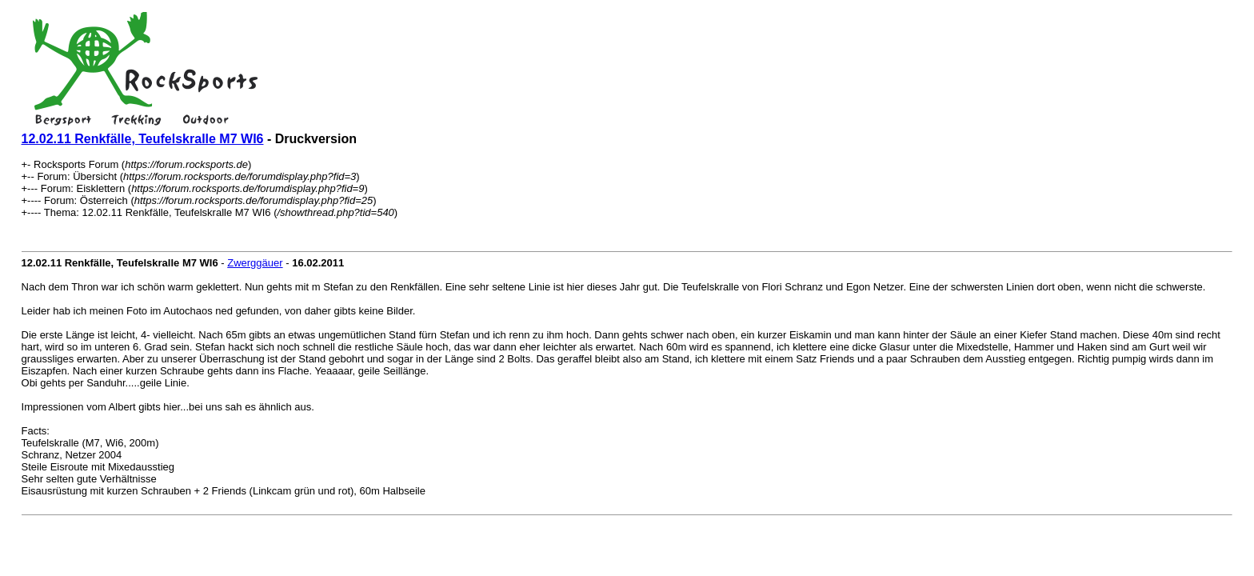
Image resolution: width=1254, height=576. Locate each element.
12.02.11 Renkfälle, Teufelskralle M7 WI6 (143, 139)
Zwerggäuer (254, 263)
